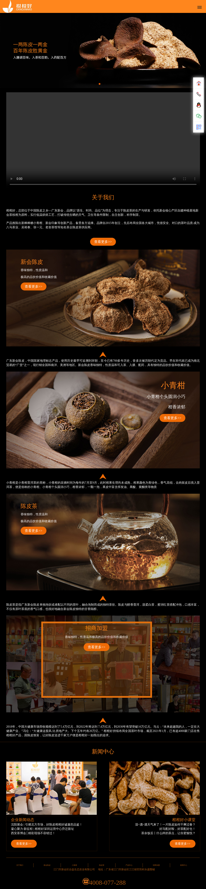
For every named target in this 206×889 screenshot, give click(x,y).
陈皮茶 (101, 865)
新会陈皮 (47, 865)
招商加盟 (156, 865)
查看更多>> (103, 242)
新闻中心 (183, 865)
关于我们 (19, 865)
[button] (99, 84)
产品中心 (129, 865)
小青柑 (74, 865)
